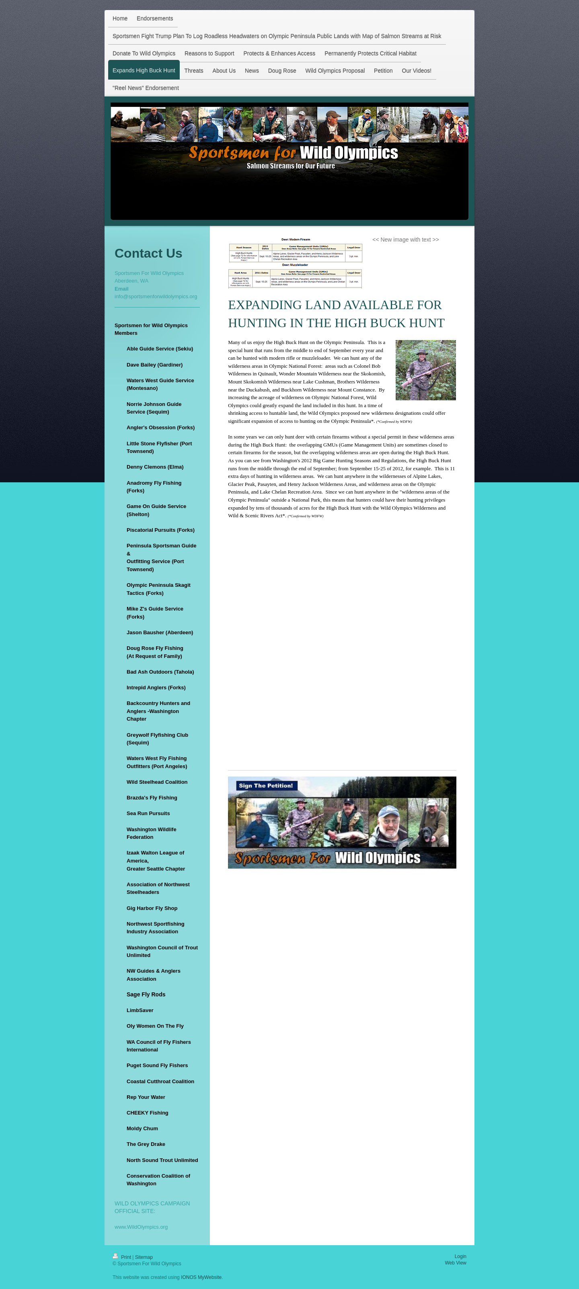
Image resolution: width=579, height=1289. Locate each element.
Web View (455, 1263)
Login (460, 1256)
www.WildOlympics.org (141, 1227)
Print (122, 1257)
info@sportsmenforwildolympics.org (156, 296)
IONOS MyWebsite (201, 1277)
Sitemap (144, 1257)
